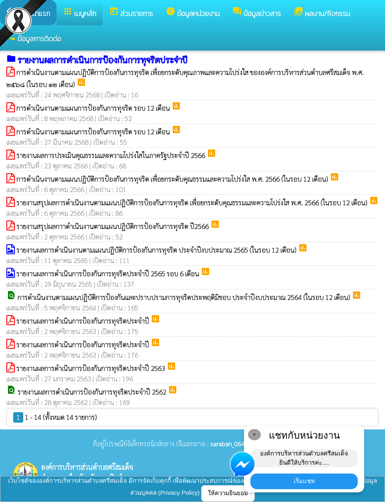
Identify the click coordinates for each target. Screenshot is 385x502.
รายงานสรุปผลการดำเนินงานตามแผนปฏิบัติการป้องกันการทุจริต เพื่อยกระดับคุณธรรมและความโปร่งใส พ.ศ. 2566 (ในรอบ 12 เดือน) (192, 202)
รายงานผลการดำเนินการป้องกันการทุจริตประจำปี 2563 (91, 368)
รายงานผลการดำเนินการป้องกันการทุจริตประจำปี (83, 320)
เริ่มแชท (304, 481)
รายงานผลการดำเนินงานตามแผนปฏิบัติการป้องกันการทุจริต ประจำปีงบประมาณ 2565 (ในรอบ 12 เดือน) (157, 249)
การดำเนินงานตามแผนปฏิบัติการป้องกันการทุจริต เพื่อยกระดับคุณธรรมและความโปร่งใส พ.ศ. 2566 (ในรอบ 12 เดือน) (173, 178)
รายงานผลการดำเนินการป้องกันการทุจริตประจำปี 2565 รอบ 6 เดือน (108, 273)
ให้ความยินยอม (228, 493)
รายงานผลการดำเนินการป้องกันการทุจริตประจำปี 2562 (93, 391)
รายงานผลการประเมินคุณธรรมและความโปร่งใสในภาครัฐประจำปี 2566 (111, 155)
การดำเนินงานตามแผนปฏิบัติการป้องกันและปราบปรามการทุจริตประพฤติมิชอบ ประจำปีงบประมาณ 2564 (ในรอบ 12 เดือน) (185, 297)
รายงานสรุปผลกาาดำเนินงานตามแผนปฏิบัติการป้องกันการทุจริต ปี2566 (113, 226)
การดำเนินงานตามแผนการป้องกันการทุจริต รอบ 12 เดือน (93, 107)
